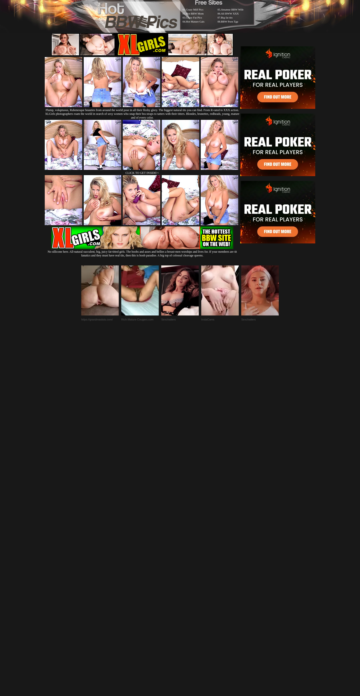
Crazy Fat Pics (194, 17)
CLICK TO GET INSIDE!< (142, 173)
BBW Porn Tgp (229, 21)
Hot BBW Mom (195, 13)
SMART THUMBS (189, 574)
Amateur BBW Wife (232, 9)
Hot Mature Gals (195, 21)
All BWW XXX (230, 13)
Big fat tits (226, 17)
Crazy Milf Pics (195, 9)
